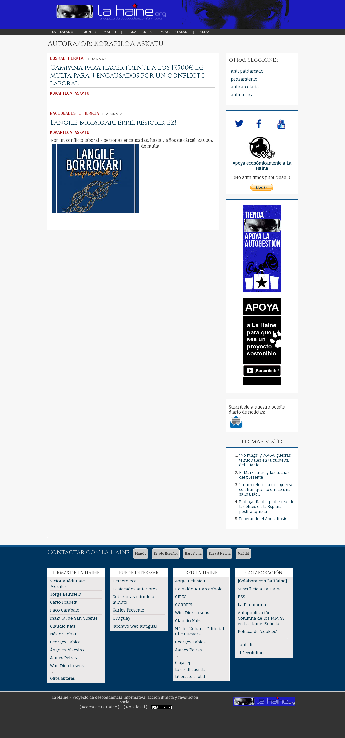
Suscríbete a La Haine (260, 588)
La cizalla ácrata (190, 669)
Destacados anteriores (135, 588)
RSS (241, 596)
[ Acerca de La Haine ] (99, 707)
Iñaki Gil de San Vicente (74, 618)
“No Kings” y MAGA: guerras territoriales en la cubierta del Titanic (265, 460)
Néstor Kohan (64, 634)
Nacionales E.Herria (74, 113)
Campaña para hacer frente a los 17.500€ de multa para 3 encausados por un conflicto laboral (128, 75)
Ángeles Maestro (67, 649)
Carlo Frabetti (63, 602)
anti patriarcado (247, 71)
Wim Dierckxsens (67, 665)
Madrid (110, 32)
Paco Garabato (64, 610)
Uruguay (121, 618)
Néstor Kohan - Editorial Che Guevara (199, 631)
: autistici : (248, 644)
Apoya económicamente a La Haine (262, 166)
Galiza (203, 32)
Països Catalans (175, 32)
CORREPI (183, 604)
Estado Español (165, 553)
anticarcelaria (245, 87)
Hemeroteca (125, 580)
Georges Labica (65, 641)
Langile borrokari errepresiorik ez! (113, 122)
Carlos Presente (128, 610)
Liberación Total (190, 676)
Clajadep (183, 662)
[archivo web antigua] (135, 626)
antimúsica (242, 94)
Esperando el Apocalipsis (263, 518)
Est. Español (63, 32)
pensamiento (244, 79)
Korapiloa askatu (69, 93)
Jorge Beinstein (65, 594)
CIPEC (180, 596)
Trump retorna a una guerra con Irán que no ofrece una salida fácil (265, 489)
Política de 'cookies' (257, 631)
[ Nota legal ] (135, 707)
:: (173, 707)
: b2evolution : (252, 652)
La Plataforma (252, 604)
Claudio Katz (63, 626)
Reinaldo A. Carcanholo (199, 588)
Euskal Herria (138, 32)
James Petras (63, 657)
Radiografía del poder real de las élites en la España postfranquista (266, 506)
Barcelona (193, 553)
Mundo (89, 32)
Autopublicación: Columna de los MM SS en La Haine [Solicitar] (261, 618)
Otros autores (62, 678)
